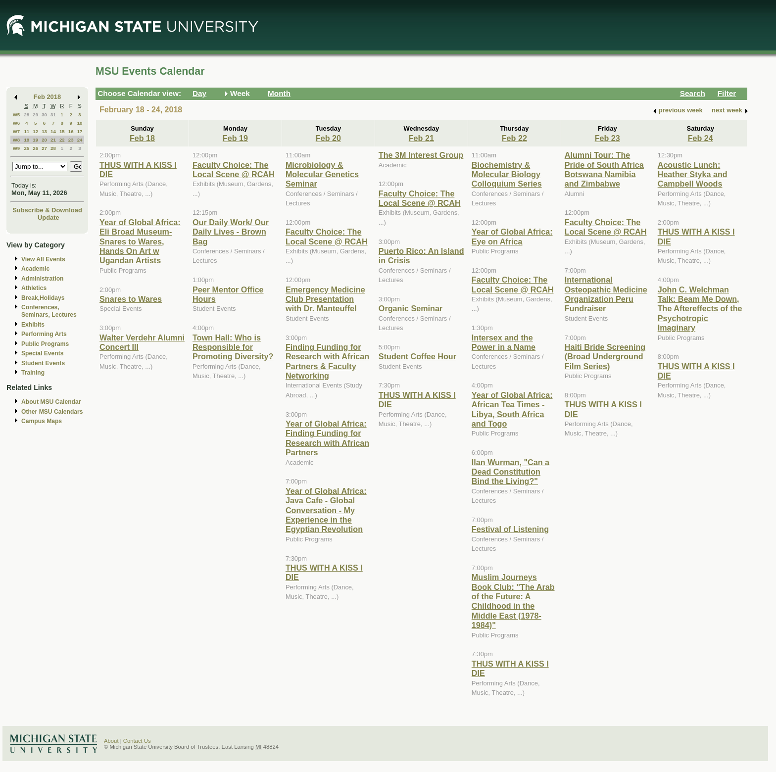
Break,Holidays (43, 297)
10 (80, 123)
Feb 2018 (47, 96)
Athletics (34, 288)
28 (26, 114)
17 (80, 131)
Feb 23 (607, 138)
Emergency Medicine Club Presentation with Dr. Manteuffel (325, 299)
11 (26, 131)
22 (62, 140)
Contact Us (137, 741)
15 (62, 131)
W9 (16, 148)
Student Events (43, 363)
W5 (16, 114)
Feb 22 (514, 138)
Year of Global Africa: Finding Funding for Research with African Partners (327, 438)
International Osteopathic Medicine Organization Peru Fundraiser (606, 294)
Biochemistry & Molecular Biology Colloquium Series (507, 174)
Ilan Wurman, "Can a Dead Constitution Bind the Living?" (510, 472)
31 (53, 114)
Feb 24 (700, 138)
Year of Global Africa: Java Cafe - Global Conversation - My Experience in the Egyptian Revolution (326, 510)
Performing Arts (44, 334)
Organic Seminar (410, 308)
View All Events (43, 259)
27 (44, 148)
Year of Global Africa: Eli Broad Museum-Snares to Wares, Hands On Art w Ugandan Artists (140, 241)
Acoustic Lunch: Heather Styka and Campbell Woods (693, 174)
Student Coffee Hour (417, 356)
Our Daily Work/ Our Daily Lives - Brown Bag (231, 232)
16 (71, 131)
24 (80, 140)
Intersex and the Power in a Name (503, 342)
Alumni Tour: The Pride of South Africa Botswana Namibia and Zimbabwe (604, 169)
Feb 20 (328, 138)
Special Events (42, 353)
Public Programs (45, 343)
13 (44, 131)
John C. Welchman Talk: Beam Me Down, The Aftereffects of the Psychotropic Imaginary (700, 309)
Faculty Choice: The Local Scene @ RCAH (234, 169)
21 (53, 140)
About (111, 741)
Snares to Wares (130, 298)
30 (44, 114)
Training (33, 372)
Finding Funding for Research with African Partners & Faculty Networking (327, 361)
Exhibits (33, 324)
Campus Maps (41, 421)
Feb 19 (235, 138)
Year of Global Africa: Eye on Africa (512, 236)
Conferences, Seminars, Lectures (49, 311)
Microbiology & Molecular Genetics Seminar (322, 174)
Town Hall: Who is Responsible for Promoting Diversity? (233, 347)
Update (48, 217)
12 (35, 131)
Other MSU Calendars (52, 411)
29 (35, 114)
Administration (42, 278)
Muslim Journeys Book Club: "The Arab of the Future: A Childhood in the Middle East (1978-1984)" (513, 601)
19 (35, 140)
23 (71, 140)
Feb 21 (421, 138)
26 (35, 148)
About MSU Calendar (51, 401)
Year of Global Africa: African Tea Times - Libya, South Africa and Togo (512, 409)
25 (26, 148)
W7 (16, 131)
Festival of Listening (510, 529)
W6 (16, 123)
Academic (35, 268)
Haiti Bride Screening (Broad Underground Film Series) (605, 356)
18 (26, 140)
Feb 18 (142, 138)
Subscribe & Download (47, 210)
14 (53, 131)
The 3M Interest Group (421, 154)
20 (44, 140)
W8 (16, 140)
